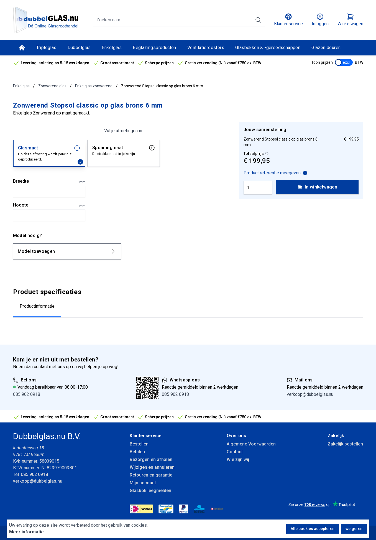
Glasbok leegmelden (150, 490)
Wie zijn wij (238, 459)
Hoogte (49, 205)
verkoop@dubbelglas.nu (310, 394)
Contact (235, 451)
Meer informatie (26, 531)
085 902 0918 (26, 394)
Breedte (49, 182)
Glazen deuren (326, 47)
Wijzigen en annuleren (152, 467)
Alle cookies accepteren (312, 528)
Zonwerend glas (52, 86)
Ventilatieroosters (205, 47)
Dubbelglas (79, 47)
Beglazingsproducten (154, 47)
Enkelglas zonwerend (93, 86)
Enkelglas (112, 47)
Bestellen (139, 444)
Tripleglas (46, 47)
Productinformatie (37, 306)
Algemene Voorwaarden (251, 444)
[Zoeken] (258, 20)
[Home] (22, 47)
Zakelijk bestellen (345, 444)
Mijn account (143, 482)
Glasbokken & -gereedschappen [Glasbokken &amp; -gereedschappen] (267, 47)
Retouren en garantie (151, 475)
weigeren (354, 528)
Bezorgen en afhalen (151, 459)
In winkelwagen (317, 187)
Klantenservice (146, 435)
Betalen (137, 451)
